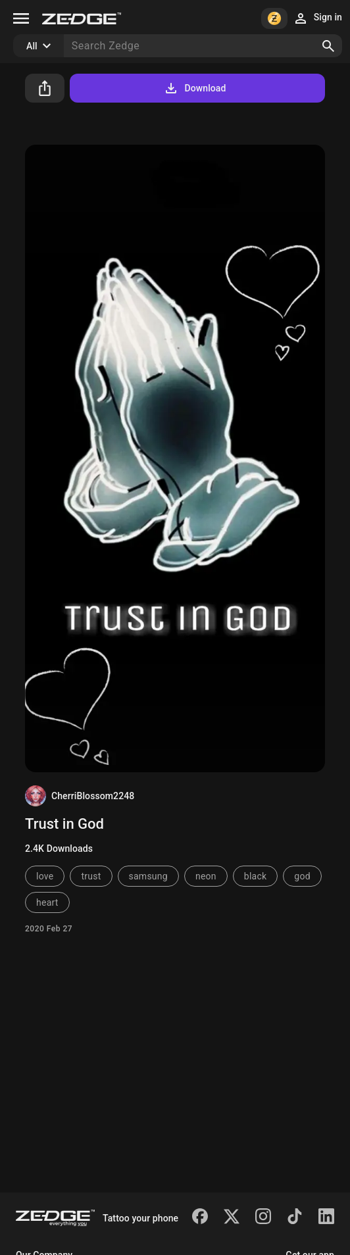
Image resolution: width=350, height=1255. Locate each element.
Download (194, 88)
